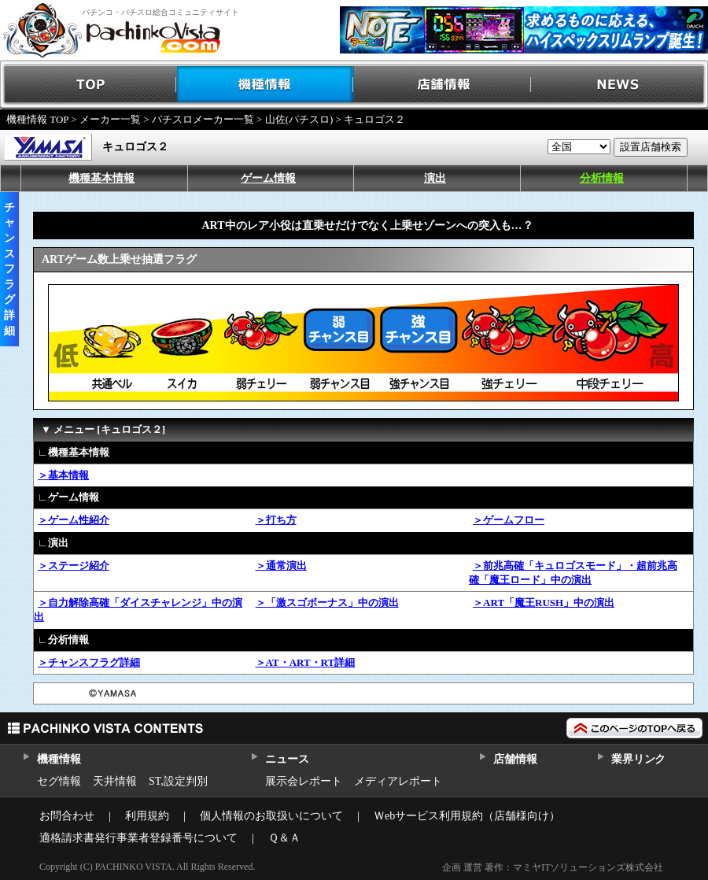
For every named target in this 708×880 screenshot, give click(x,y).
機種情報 (265, 84)
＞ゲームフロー (508, 520)
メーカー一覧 (110, 119)
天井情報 (115, 781)
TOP (88, 84)
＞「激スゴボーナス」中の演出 (327, 602)
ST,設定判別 (178, 781)
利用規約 (147, 816)
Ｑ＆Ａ (284, 838)
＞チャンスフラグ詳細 (89, 662)
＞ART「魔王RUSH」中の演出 (543, 602)
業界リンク (638, 759)
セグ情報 (59, 781)
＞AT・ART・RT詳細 (306, 662)
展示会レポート (303, 781)
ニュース (286, 759)
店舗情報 (442, 84)
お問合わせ (66, 816)
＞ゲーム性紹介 (73, 520)
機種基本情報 (101, 178)
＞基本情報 (63, 475)
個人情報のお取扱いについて (271, 816)
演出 (435, 178)
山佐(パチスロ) (299, 119)
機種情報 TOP (37, 119)
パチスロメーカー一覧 (203, 119)
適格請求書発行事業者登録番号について (138, 838)
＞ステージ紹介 (73, 565)
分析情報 (602, 178)
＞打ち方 (276, 520)
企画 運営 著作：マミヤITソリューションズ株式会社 (552, 867)
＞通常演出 (281, 565)
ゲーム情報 (268, 178)
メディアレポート (398, 781)
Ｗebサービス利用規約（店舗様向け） (467, 816)
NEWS (619, 84)
